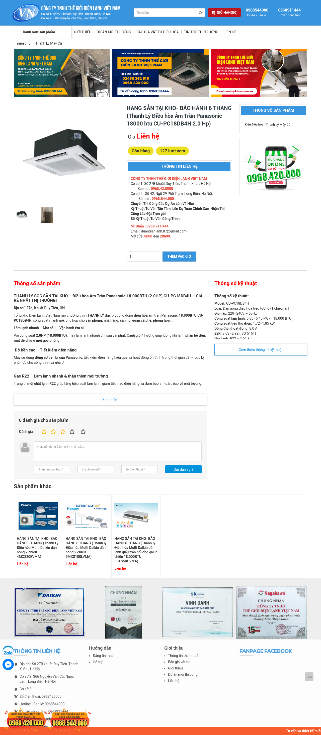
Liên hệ (230, 32)
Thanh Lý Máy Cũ (48, 43)
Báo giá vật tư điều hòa (157, 32)
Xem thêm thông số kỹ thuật (261, 350)
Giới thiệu (82, 32)
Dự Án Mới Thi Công (114, 32)
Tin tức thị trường (201, 32)
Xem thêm (110, 400)
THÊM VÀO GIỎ (179, 257)
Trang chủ (23, 43)
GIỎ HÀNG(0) (224, 13)
